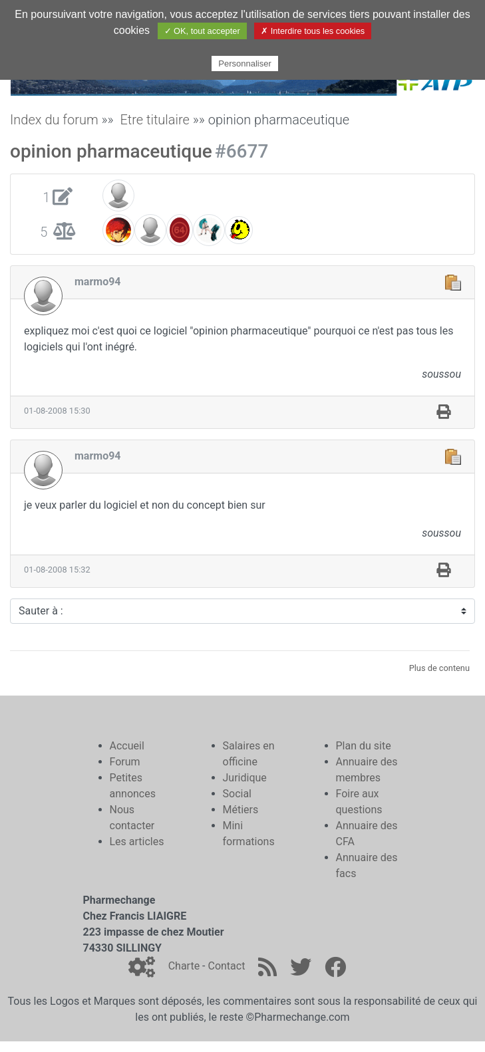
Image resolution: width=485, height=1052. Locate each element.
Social (237, 793)
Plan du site (363, 745)
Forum (125, 761)
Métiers (241, 809)
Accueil (127, 745)
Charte (184, 966)
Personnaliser (244, 63)
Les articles (137, 841)
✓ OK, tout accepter (202, 31)
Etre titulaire (155, 120)
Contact (226, 966)
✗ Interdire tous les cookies (313, 31)
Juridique (245, 777)
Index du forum (54, 120)
